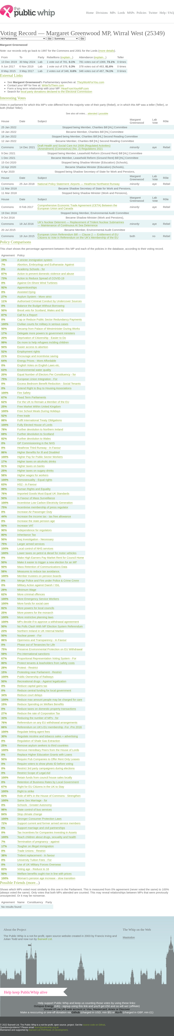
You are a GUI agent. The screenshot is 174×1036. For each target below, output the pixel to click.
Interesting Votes (13, 98)
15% (4, 672)
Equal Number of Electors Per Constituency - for (46, 374)
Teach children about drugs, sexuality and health (46, 837)
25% (4, 406)
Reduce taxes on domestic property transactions (46, 708)
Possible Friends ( (14, 882)
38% (4, 855)
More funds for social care (33, 603)
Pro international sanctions (33, 653)
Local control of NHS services (35, 548)
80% (4, 534)
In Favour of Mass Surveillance (36, 498)
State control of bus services (34, 809)
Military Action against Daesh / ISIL (38, 585)
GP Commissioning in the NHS (36, 443)
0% (3, 269)
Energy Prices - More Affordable (36, 360)
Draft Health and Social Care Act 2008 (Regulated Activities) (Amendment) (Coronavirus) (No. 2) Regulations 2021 (74, 147)
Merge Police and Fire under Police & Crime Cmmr (48, 580)
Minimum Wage (26, 589)
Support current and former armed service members (48, 823)
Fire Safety (24, 392)
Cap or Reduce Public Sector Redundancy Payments (49, 319)
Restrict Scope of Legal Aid (33, 772)
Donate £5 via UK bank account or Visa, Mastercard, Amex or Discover (87, 1009)
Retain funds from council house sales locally (44, 777)
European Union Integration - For (37, 379)
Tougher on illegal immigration (35, 846)
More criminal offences (31, 594)
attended (92, 113)
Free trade (23, 415)
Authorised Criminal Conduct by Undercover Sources (49, 301)
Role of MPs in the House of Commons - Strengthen (49, 795)
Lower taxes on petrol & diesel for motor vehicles (46, 553)
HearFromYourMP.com (75, 88)
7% (3, 264)
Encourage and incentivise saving (37, 356)
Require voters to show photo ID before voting (45, 763)
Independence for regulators (34, 530)
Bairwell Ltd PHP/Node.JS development (48, 1030)
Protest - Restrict (27, 667)
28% (4, 667)
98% (4, 809)
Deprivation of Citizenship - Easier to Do (41, 337)
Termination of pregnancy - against (38, 841)
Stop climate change (29, 814)
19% (4, 259)
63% (4, 369)
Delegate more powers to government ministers (46, 333)
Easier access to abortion (32, 346)
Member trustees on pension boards (39, 575)
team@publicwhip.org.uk (47, 1027)
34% (4, 695)
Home (90, 12)
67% (4, 397)
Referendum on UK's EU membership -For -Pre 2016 (49, 727)
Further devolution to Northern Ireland (40, 429)
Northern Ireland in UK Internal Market (40, 630)
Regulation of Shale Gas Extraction (38, 740)
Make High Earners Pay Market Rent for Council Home (50, 557)
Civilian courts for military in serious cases (42, 324)
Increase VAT (25, 525)
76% (4, 493)
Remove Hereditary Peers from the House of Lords (48, 749)
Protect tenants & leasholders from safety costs (45, 662)
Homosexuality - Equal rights (34, 479)
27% (4, 296)
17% (4, 333)
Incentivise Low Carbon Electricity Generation (45, 502)
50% (4, 310)
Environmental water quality (34, 369)
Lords (121, 12)
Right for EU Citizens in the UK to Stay (40, 786)
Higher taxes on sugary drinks (35, 470)
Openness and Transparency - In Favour (41, 640)
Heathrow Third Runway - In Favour (39, 447)
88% (4, 420)
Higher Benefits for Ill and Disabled (38, 452)
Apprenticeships (27, 287)
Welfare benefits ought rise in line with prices (44, 873)
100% (4, 324)
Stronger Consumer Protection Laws (39, 818)
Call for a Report (27, 314)
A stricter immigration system (34, 259)
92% (4, 287)
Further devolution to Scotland (35, 433)
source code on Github (94, 1025)
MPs (112, 12)
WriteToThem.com (53, 85)
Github (76, 1012)
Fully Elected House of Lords (34, 424)
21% (4, 356)
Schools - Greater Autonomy (34, 804)
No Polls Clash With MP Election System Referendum (50, 626)
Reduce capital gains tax (32, 685)
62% (4, 401)
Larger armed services (30, 543)
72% (4, 823)
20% (4, 337)
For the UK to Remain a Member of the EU (43, 401)
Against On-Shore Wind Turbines (37, 282)
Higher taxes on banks (30, 466)
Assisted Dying (26, 291)
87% (4, 273)
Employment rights (28, 351)
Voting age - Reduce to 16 (33, 869)
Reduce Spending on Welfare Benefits (40, 704)
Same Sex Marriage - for (32, 800)
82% (4, 438)
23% (4, 630)
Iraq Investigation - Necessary (35, 539)
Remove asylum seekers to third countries (42, 745)
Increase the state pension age (36, 520)
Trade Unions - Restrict (31, 850)
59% (4, 653)
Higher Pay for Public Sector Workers (40, 456)
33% (4, 717)
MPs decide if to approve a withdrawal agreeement (48, 621)
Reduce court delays (29, 695)
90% (4, 530)
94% (4, 346)
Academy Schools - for (31, 269)
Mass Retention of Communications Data (42, 566)
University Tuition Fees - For (34, 859)
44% (4, 516)
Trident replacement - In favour (36, 855)
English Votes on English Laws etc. (38, 365)
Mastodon (129, 937)
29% (4, 589)
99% (4, 342)
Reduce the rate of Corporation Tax (38, 713)
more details (106, 50)
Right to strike (25, 791)
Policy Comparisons (15, 242)
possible (103, 113)
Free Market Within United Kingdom (39, 406)
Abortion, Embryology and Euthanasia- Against (45, 264)
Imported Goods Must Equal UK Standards (43, 493)
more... (33, 882)
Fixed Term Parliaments (31, 397)
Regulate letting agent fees (33, 731)
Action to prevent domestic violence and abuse (45, 273)
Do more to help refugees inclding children (43, 342)
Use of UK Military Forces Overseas (39, 864)
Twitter (153, 12)
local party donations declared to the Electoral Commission (56, 91)
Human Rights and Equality (33, 488)
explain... (66, 57)
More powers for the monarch (35, 612)
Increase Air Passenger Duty (34, 511)
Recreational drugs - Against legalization (41, 681)
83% (4, 795)
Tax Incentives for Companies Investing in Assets (47, 832)
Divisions (102, 12)
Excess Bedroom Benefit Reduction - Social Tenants (49, 383)
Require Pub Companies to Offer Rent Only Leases (48, 759)
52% (4, 351)
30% (4, 736)
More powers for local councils (35, 608)
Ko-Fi (118, 1012)
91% (4, 466)
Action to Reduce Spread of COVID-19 (40, 278)
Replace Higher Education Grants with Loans (44, 754)
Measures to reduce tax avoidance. (38, 571)
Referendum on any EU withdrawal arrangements (47, 722)
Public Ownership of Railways (35, 676)
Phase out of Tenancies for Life (36, 644)
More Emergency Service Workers (38, 598)
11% (4, 301)
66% (4, 727)
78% (4, 429)
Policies (142, 12)
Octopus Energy (44, 1006)
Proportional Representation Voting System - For (46, 658)
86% (4, 452)
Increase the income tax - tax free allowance (44, 516)
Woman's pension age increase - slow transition (46, 878)
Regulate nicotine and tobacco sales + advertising (47, 736)
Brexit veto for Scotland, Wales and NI (40, 310)
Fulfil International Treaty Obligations (39, 420)
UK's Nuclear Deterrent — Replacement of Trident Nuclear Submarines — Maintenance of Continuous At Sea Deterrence (81, 224)
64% (4, 360)
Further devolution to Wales (34, 438)
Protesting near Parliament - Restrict (39, 672)
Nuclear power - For (29, 635)
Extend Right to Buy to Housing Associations (44, 388)
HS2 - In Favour (27, 484)
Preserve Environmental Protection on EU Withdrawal (49, 649)
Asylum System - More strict (34, 296)
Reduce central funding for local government (44, 690)
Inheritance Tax (26, 534)
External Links (11, 75)
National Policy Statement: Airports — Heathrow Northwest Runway (79, 183)
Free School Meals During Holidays (38, 411)
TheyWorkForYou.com (90, 82)
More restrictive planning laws (35, 617)
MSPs (130, 12)
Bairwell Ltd (45, 939)
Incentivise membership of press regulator (42, 507)
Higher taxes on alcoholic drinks (36, 461)
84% (4, 814)
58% (4, 475)
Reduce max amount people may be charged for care (49, 699)
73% (4, 278)
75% (4, 379)
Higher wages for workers (32, 475)
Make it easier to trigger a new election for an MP (47, 562)
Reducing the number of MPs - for (37, 717)
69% (4, 433)
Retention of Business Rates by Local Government (48, 782)
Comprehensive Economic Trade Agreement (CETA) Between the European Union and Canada (77, 207)
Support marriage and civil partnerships (41, 827)
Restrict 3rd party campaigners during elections (45, 768)
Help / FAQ (167, 12)
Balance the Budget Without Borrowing (40, 305)
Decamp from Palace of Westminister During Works (48, 328)
